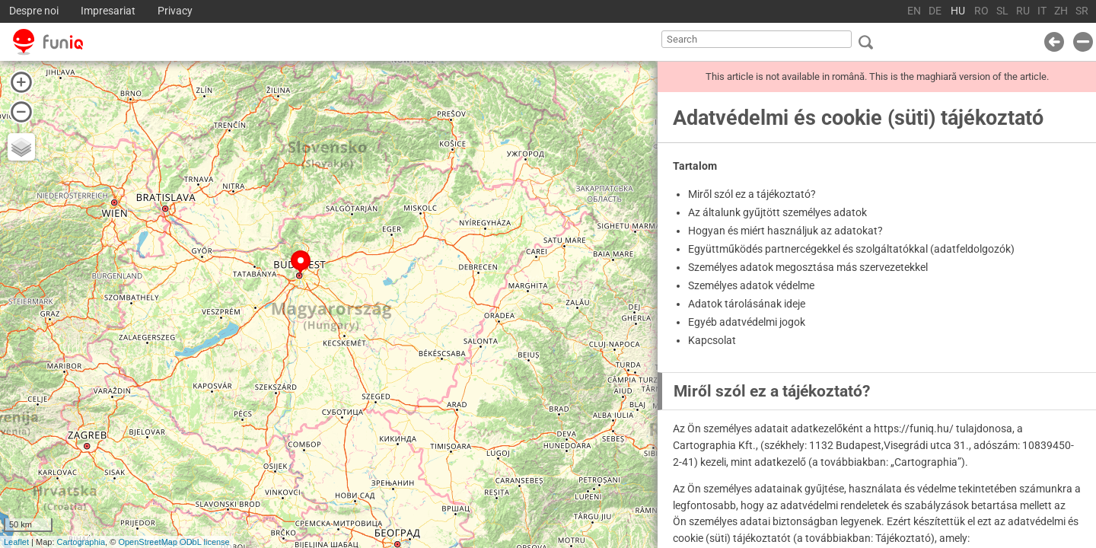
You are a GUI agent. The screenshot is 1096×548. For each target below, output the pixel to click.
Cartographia (81, 541)
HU (958, 11)
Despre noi (34, 11)
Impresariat (108, 11)
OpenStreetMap (147, 541)
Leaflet (16, 541)
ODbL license (205, 541)
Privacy (175, 11)
